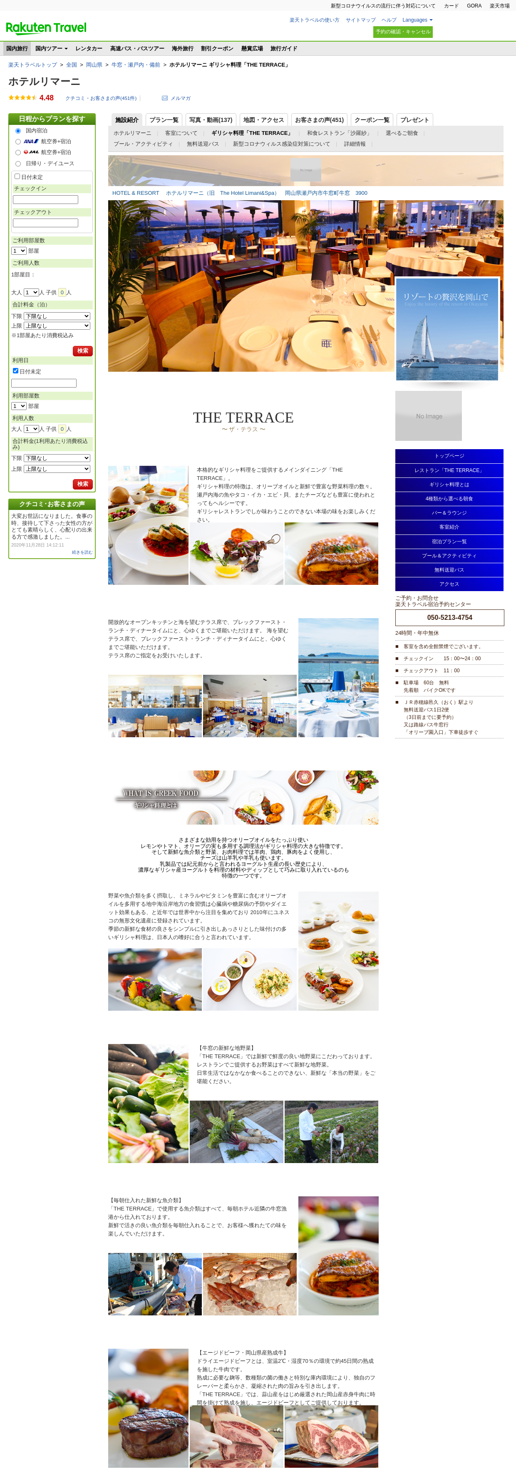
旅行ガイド (284, 48)
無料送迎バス (203, 144)
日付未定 (32, 177)
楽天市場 (500, 6)
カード (451, 6)
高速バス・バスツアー (137, 48)
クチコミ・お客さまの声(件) (100, 98)
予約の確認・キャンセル (403, 32)
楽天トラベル (46, 28)
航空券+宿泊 (56, 141)
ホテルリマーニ (44, 81)
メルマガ (181, 98)
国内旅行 (17, 48)
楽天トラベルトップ (32, 65)
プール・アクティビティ (143, 144)
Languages (415, 20)
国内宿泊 (36, 130)
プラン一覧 (164, 120)
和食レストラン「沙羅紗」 (339, 133)
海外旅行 (183, 48)
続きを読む (82, 552)
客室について (181, 133)
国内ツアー (48, 48)
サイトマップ (361, 20)
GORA (474, 6)
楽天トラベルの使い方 (315, 20)
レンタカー (88, 48)
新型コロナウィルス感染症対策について (281, 144)
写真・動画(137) (211, 120)
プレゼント (414, 120)
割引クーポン (217, 48)
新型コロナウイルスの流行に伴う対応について (383, 6)
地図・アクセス (263, 120)
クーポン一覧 (372, 120)
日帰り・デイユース (50, 163)
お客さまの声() (319, 120)
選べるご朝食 (402, 133)
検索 (82, 351)
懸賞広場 (252, 48)
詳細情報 (355, 144)
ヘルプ (389, 20)
